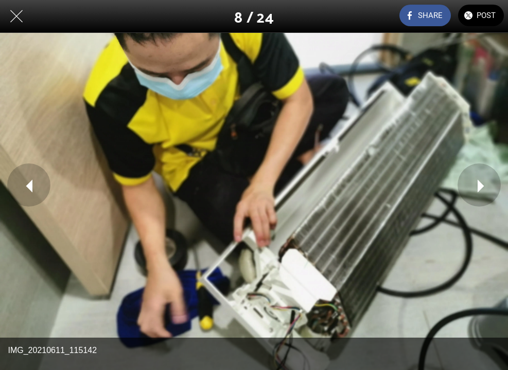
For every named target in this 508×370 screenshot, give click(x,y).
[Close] (16, 16)
